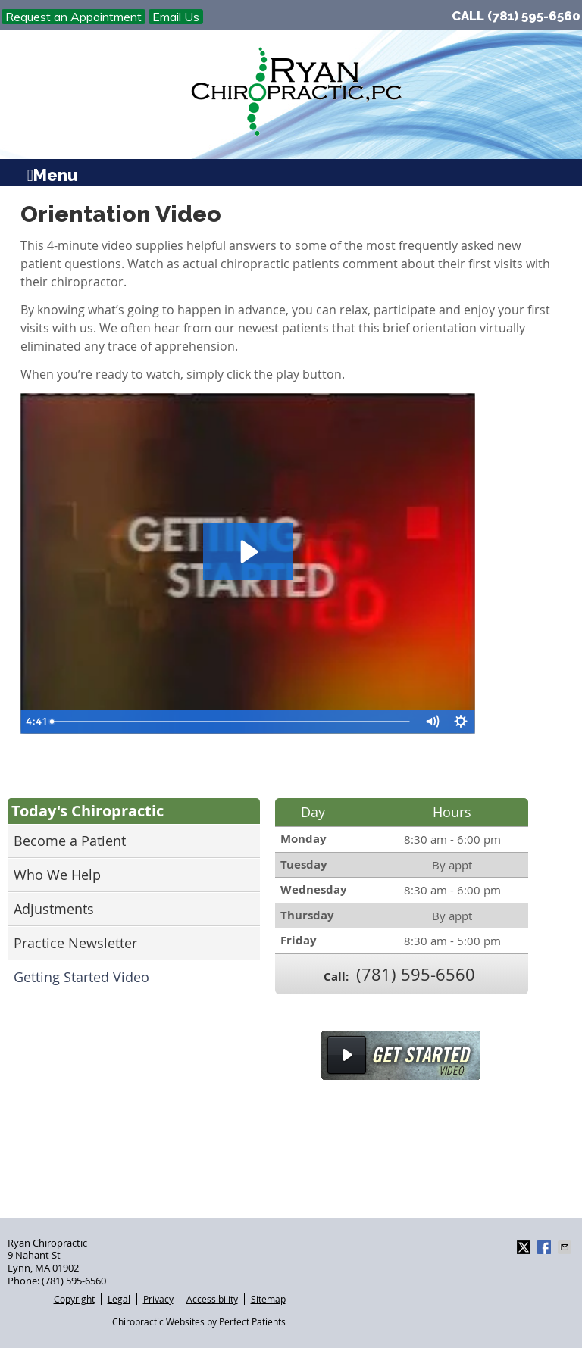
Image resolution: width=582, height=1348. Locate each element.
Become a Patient (70, 841)
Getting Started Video (81, 977)
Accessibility (212, 1299)
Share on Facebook (545, 1247)
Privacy (158, 1299)
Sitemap (268, 1299)
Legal (119, 1299)
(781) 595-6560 (533, 15)
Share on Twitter (525, 1247)
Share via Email (566, 1247)
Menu (52, 174)
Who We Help (57, 875)
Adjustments (54, 909)
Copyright (74, 1299)
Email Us (175, 16)
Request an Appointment (73, 16)
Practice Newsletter (75, 943)
